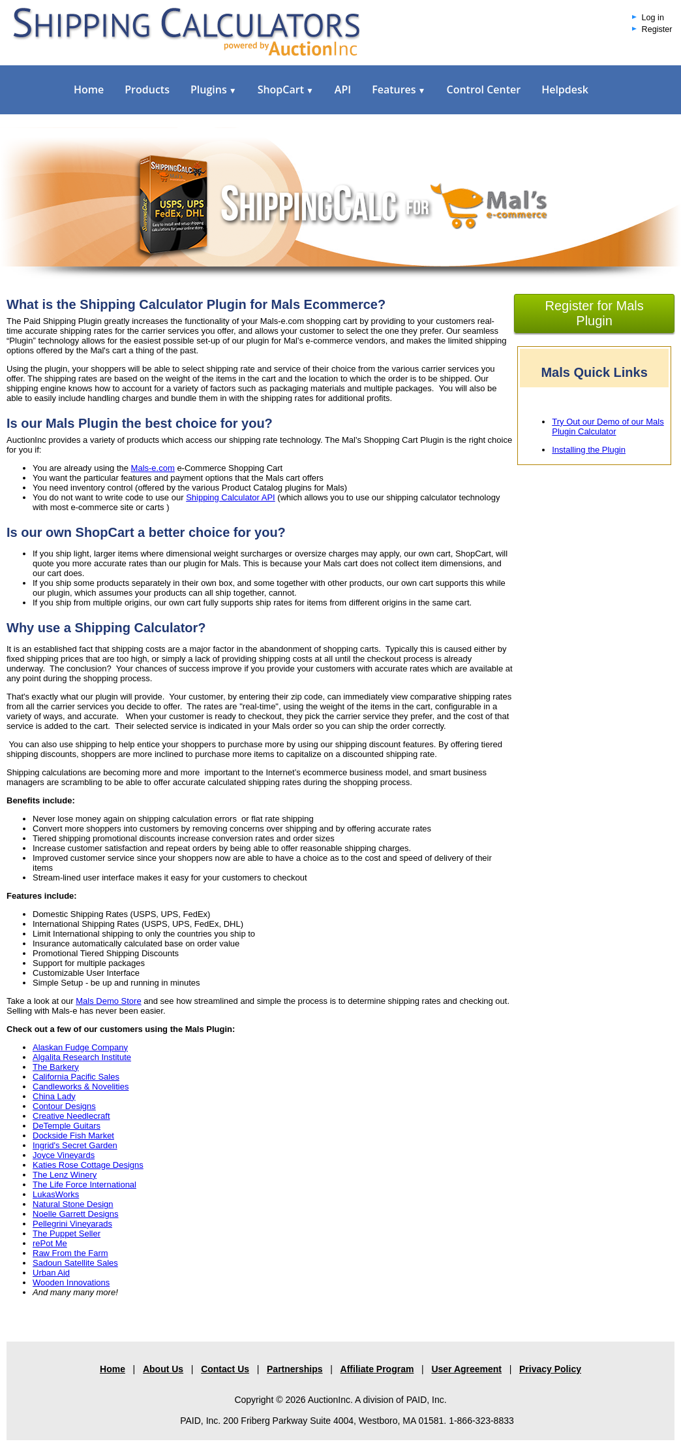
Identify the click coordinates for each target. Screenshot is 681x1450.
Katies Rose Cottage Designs (88, 1165)
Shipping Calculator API (230, 497)
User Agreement (466, 1369)
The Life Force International (84, 1184)
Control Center (483, 89)
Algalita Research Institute (82, 1057)
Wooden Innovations (71, 1282)
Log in (653, 17)
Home (89, 89)
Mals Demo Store (108, 1001)
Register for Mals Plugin (594, 313)
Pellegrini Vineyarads (72, 1224)
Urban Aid (51, 1273)
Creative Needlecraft (71, 1116)
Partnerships (295, 1369)
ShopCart (286, 89)
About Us (163, 1369)
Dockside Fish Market (73, 1135)
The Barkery (56, 1067)
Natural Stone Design (73, 1204)
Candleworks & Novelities (81, 1086)
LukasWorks (56, 1194)
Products (147, 89)
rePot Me (50, 1243)
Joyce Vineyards (64, 1155)
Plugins (213, 89)
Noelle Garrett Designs (76, 1214)
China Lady (54, 1096)
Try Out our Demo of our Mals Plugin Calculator (607, 426)
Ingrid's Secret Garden (75, 1145)
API (343, 89)
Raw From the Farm (70, 1253)
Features (398, 89)
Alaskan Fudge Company (80, 1047)
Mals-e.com (153, 468)
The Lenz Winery (65, 1175)
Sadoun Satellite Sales (75, 1263)
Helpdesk (564, 89)
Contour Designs (64, 1106)
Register (657, 29)
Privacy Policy (550, 1369)
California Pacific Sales (76, 1077)
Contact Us (225, 1369)
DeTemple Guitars (66, 1126)
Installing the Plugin (589, 450)
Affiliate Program (377, 1369)
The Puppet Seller (66, 1233)
